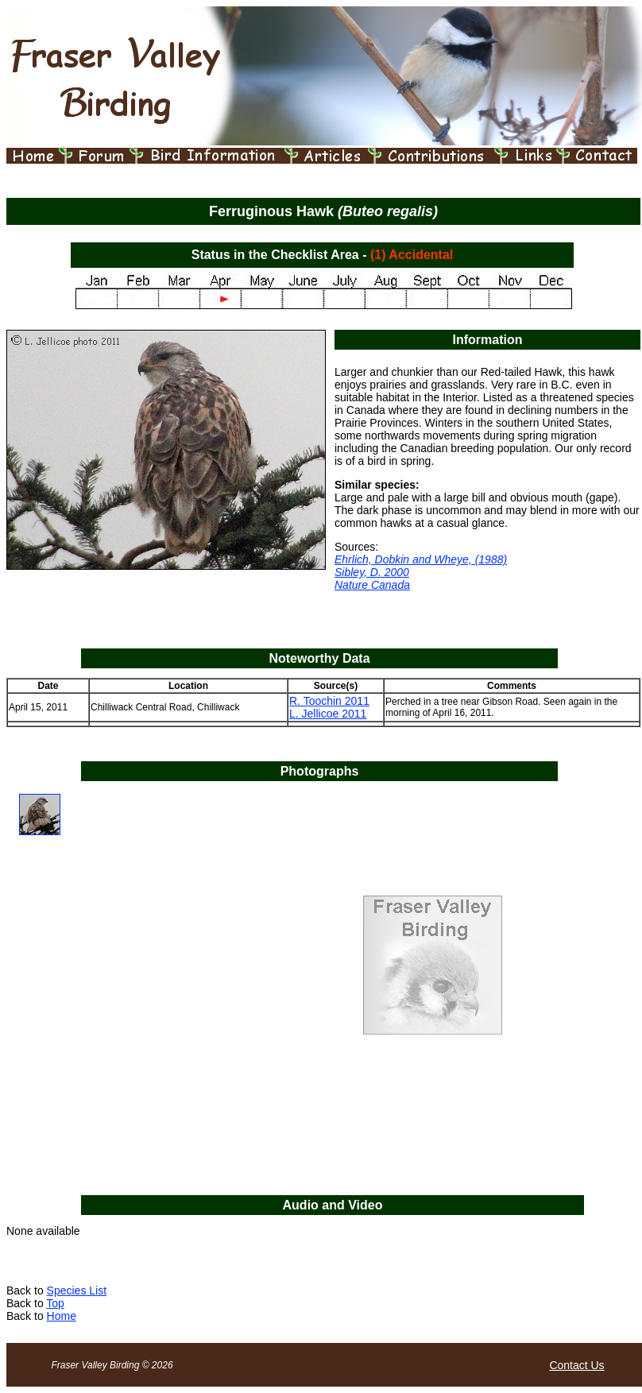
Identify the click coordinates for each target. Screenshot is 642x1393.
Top (55, 1303)
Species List (76, 1290)
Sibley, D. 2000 (372, 572)
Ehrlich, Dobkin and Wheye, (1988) (421, 559)
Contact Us (576, 1365)
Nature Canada (372, 584)
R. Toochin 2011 (329, 701)
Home (61, 1316)
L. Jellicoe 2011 (327, 713)
